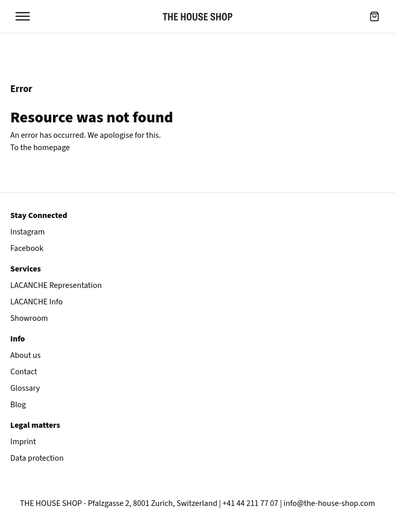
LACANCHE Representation (56, 285)
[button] (374, 16)
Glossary (25, 388)
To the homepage (40, 147)
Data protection (37, 458)
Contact (23, 371)
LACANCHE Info (36, 301)
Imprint (23, 441)
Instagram (27, 232)
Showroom (29, 318)
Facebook (26, 248)
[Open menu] (22, 16)
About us (25, 355)
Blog (18, 404)
